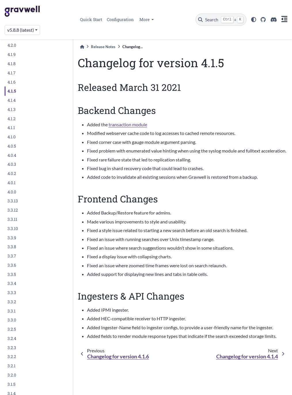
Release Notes (103, 46)
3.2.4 (11, 338)
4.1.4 (11, 100)
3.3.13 (12, 201)
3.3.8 (11, 246)
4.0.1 (11, 182)
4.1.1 (11, 127)
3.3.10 (12, 228)
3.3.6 (11, 265)
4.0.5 (11, 146)
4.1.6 (11, 82)
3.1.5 (11, 384)
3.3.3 (11, 292)
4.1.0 (11, 137)
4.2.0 (11, 45)
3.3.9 (11, 237)
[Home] (82, 47)
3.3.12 (12, 210)
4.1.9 (11, 54)
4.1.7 (11, 73)
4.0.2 (11, 173)
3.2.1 (11, 365)
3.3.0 (11, 320)
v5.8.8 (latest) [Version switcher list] (20, 30)
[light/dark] (254, 20)
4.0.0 (11, 192)
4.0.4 (11, 155)
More (145, 19)
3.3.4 (11, 283)
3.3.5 (11, 274)
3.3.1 (11, 311)
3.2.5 (11, 329)
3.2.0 (11, 375)
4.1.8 (11, 63)
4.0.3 (11, 164)
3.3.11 (12, 219)
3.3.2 (11, 301)
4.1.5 (11, 91)
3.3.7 (11, 256)
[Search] (221, 20)
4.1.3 (11, 109)
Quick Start (91, 19)
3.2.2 (11, 356)
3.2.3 (11, 347)
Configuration (120, 19)
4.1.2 (11, 118)
